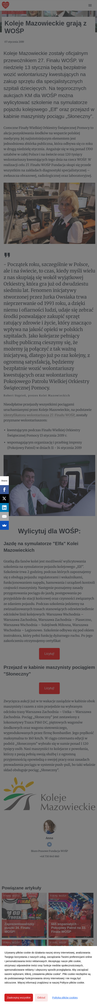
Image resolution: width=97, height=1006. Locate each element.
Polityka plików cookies (65, 997)
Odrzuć (41, 997)
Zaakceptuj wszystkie (18, 997)
